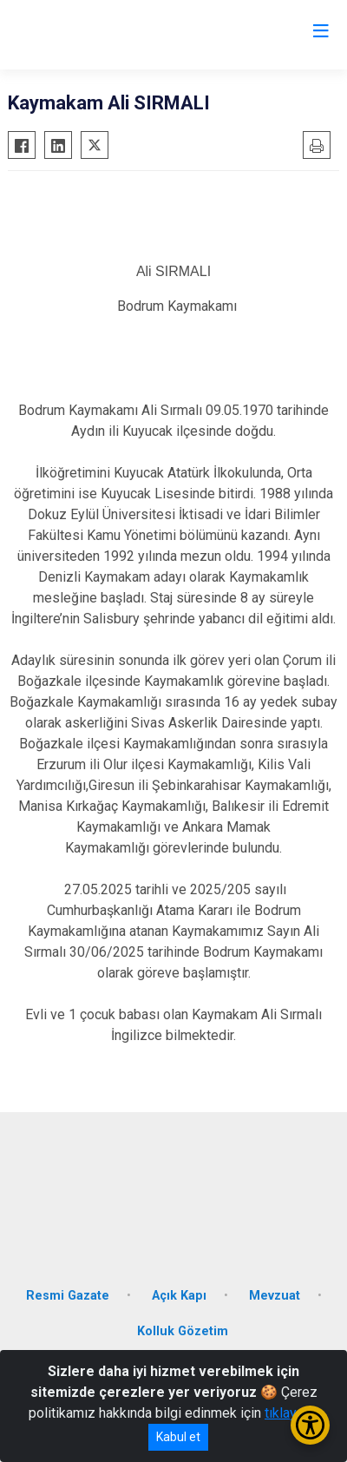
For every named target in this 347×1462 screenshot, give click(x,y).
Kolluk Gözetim (182, 1331)
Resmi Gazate (67, 1295)
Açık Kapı (179, 1295)
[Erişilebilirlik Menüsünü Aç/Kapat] (310, 1425)
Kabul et (178, 1437)
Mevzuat (274, 1295)
